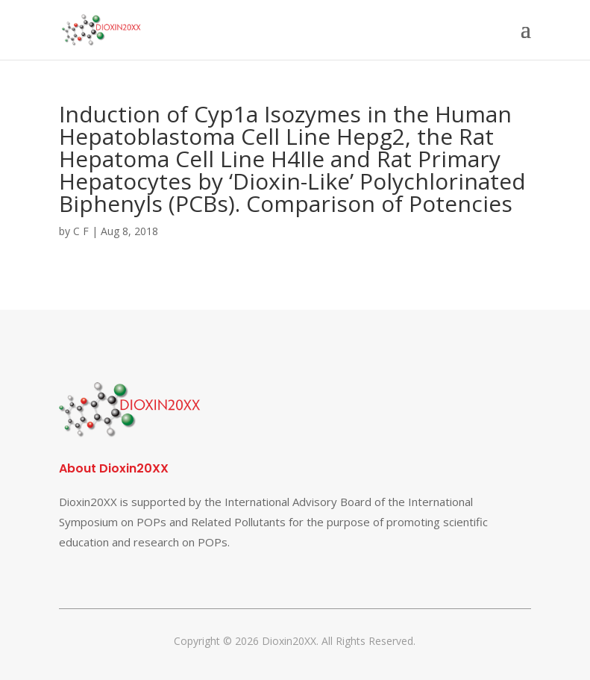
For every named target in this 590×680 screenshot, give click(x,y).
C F (81, 231)
